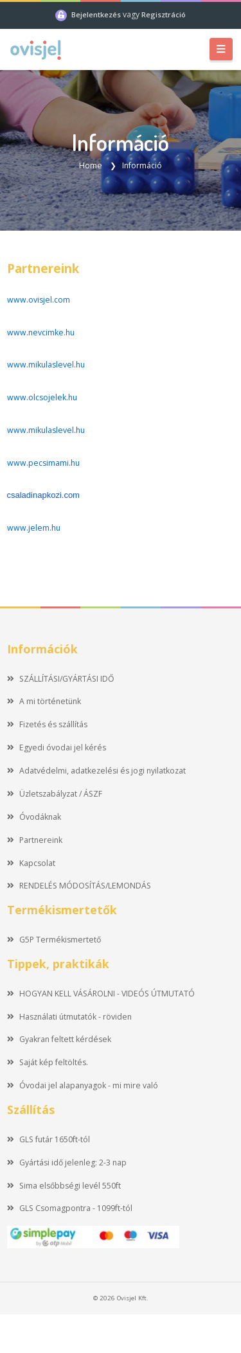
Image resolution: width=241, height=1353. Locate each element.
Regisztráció (163, 14)
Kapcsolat (31, 863)
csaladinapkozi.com (43, 495)
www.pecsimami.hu (43, 462)
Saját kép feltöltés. (48, 1062)
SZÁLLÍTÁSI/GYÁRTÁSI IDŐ (61, 678)
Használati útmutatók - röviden (69, 1016)
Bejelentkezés (97, 14)
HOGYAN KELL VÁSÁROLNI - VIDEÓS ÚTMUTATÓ (101, 993)
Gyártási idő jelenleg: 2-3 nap (67, 1162)
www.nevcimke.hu (41, 332)
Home (90, 165)
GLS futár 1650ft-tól (49, 1139)
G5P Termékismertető (54, 939)
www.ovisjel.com (38, 299)
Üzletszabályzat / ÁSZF (55, 793)
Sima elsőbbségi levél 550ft (64, 1185)
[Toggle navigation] (221, 49)
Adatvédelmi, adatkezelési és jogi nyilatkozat (96, 770)
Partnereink (35, 840)
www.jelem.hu (33, 527)
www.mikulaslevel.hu (46, 364)
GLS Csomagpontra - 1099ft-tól (70, 1208)
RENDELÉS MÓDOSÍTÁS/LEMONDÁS (79, 885)
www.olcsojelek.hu (42, 397)
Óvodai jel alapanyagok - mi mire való (83, 1085)
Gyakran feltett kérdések (59, 1039)
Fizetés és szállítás (47, 724)
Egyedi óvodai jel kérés (57, 747)
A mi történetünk (44, 701)
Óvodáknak (34, 816)
